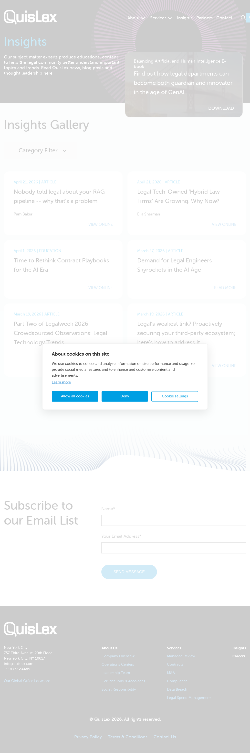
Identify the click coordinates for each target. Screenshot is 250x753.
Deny (124, 396)
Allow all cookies (75, 396)
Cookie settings (175, 396)
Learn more (61, 382)
